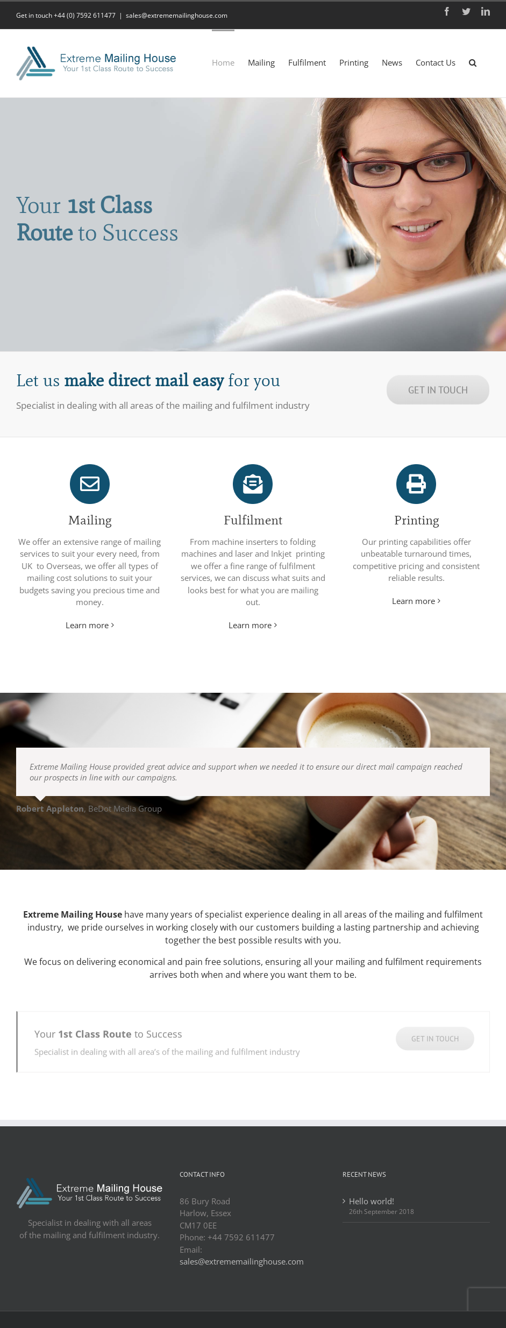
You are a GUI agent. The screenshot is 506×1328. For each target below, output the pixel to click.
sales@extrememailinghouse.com (176, 15)
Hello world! (371, 1201)
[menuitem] (223, 62)
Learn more (87, 625)
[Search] (472, 62)
